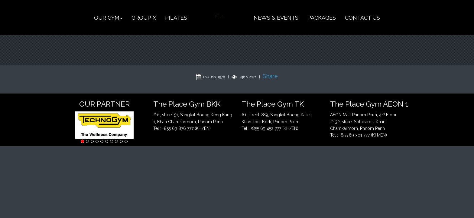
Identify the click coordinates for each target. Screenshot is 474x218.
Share (270, 76)
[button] (108, 18)
